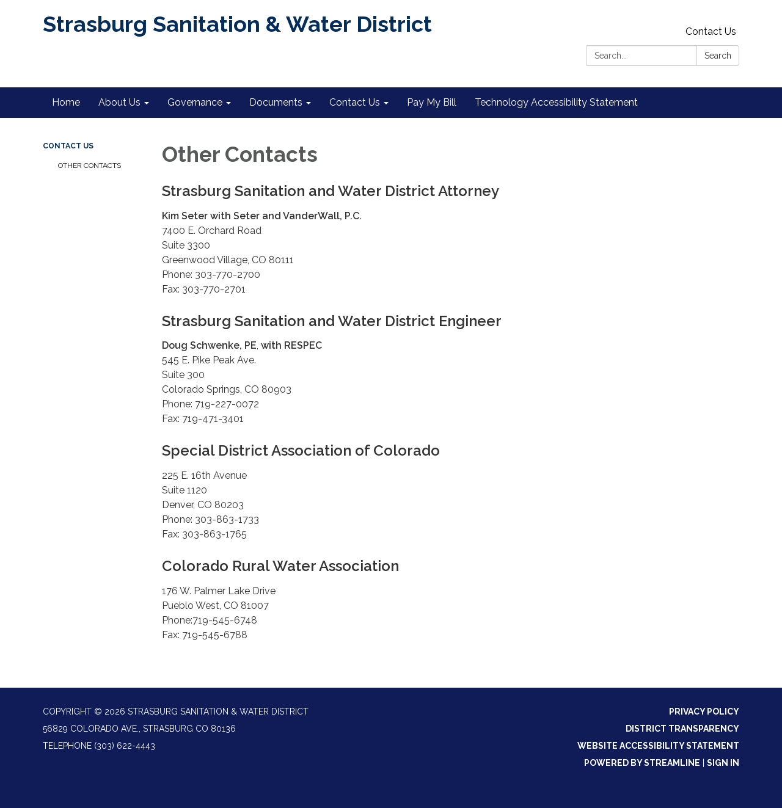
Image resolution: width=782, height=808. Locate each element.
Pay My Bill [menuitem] (431, 102)
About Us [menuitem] (119, 102)
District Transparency (682, 728)
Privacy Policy (704, 711)
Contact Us (710, 31)
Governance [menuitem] (194, 102)
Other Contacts (89, 165)
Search (717, 55)
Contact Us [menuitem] (354, 102)
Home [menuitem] (66, 102)
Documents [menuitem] (275, 102)
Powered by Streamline (642, 763)
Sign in (723, 763)
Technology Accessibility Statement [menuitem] (556, 102)
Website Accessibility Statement (658, 746)
